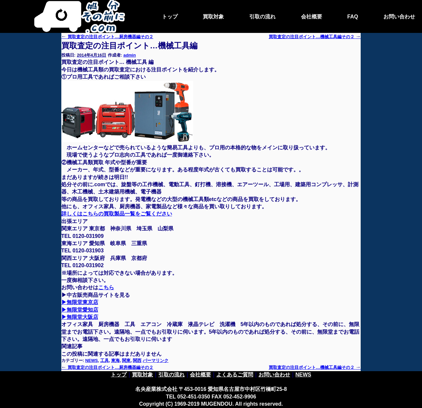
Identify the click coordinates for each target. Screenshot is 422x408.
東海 (115, 360)
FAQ (352, 16)
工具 (104, 360)
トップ (170, 16)
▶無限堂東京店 (79, 302)
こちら (106, 287)
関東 (126, 360)
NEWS (91, 360)
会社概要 (311, 16)
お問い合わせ (399, 16)
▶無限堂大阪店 (79, 317)
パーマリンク (155, 360)
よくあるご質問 (234, 374)
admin (129, 55)
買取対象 (213, 16)
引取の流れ (262, 16)
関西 (137, 360)
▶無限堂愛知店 (79, 310)
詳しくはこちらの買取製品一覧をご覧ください (116, 214)
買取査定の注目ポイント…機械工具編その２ (315, 367)
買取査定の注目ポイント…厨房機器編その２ (107, 36)
